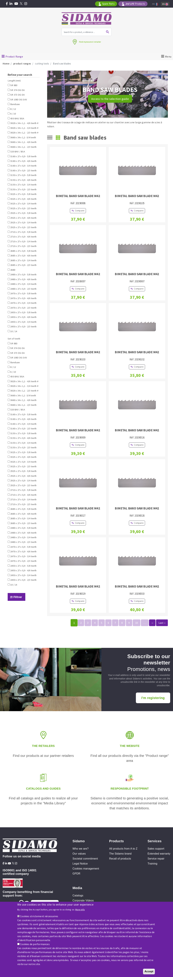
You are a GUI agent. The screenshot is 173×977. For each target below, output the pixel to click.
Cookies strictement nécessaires (39, 916)
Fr (155, 4)
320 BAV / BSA (17, 151)
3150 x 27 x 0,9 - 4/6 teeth (23, 179)
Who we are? (81, 848)
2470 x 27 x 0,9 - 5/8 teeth (23, 293)
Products (135, 4)
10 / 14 (13, 331)
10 (136, 622)
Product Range (14, 56)
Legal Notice (80, 863)
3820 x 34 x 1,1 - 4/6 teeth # (24, 123)
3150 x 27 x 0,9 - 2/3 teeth (23, 189)
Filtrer (17, 597)
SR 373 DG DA (17, 94)
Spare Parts (108, 3)
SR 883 (13, 85)
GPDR (76, 873)
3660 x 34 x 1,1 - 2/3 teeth (23, 146)
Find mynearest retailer (90, 42)
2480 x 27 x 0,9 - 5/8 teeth (23, 274)
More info (80, 909)
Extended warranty (159, 853)
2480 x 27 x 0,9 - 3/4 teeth (23, 283)
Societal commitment (85, 858)
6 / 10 (13, 113)
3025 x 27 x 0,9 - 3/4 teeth (23, 203)
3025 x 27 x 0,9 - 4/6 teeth (23, 198)
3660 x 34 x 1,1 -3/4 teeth (23, 137)
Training (152, 863)
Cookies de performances (35, 944)
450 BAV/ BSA (17, 118)
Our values (79, 853)
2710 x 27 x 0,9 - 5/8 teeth (23, 231)
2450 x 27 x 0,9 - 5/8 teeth (23, 312)
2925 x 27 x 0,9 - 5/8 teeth (23, 213)
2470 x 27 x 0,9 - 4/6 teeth (23, 298)
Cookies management (86, 868)
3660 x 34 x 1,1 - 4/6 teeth (23, 142)
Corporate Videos (83, 900)
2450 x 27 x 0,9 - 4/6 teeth (23, 317)
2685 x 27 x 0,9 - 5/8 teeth (23, 250)
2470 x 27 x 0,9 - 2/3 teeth (23, 307)
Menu (168, 56)
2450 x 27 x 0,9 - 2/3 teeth (23, 326)
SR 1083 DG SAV (18, 99)
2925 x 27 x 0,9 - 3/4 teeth (23, 222)
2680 (12, 269)
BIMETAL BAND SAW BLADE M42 (78, 196)
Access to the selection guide (110, 99)
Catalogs (78, 895)
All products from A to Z (123, 848)
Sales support (156, 848)
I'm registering (153, 698)
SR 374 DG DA (17, 90)
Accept (149, 971)
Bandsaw (15, 104)
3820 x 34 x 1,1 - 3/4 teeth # (24, 127)
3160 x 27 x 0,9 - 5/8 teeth (23, 156)
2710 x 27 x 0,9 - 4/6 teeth (23, 236)
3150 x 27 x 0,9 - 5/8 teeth (23, 175)
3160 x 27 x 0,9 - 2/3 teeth (23, 170)
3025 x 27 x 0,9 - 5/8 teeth (23, 194)
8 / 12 (13, 109)
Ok (108, 32)
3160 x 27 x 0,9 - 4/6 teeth (23, 161)
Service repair (156, 858)
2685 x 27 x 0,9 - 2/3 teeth (23, 265)
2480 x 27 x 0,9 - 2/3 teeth (23, 288)
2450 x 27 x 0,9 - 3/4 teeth (23, 321)
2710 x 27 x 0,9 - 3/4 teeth (23, 241)
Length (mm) (14, 80)
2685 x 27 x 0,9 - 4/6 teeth (23, 255)
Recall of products (120, 858)
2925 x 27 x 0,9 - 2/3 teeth (23, 227)
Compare (79, 210)
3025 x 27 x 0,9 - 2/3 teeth (23, 208)
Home (6, 63)
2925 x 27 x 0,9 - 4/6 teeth (23, 217)
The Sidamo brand (120, 853)
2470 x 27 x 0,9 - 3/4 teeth (23, 302)
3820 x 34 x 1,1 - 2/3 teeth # (24, 132)
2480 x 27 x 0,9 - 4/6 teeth (23, 279)
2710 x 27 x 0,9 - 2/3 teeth (23, 246)
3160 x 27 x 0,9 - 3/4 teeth (23, 165)
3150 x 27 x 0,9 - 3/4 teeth (23, 184)
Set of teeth (14, 338)
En (165, 4)
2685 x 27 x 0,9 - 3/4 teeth (23, 260)
